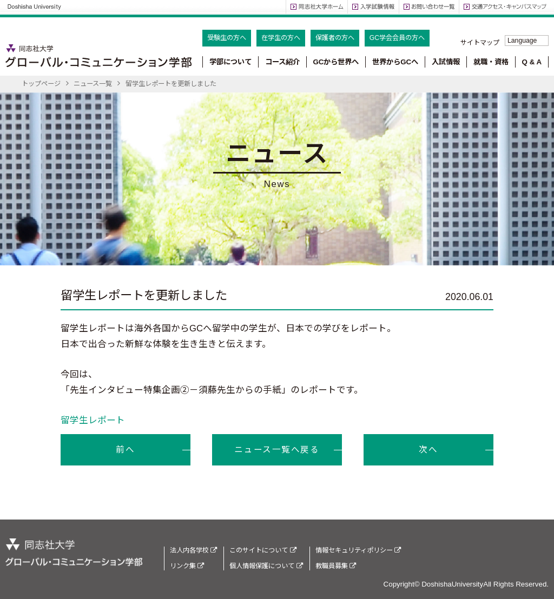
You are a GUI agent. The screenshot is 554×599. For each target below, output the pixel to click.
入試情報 (446, 62)
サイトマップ (479, 42)
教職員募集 (335, 566)
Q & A (532, 62)
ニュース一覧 (93, 84)
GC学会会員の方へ (397, 38)
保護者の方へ (334, 38)
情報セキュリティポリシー (358, 550)
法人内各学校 (193, 550)
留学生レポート (93, 420)
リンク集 (187, 566)
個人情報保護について (265, 566)
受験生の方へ (226, 38)
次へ (428, 449)
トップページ (41, 84)
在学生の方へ (280, 38)
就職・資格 (491, 62)
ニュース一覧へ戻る (276, 449)
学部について (230, 62)
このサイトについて (262, 550)
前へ (125, 449)
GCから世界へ (336, 62)
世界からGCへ (395, 62)
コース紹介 (282, 62)
